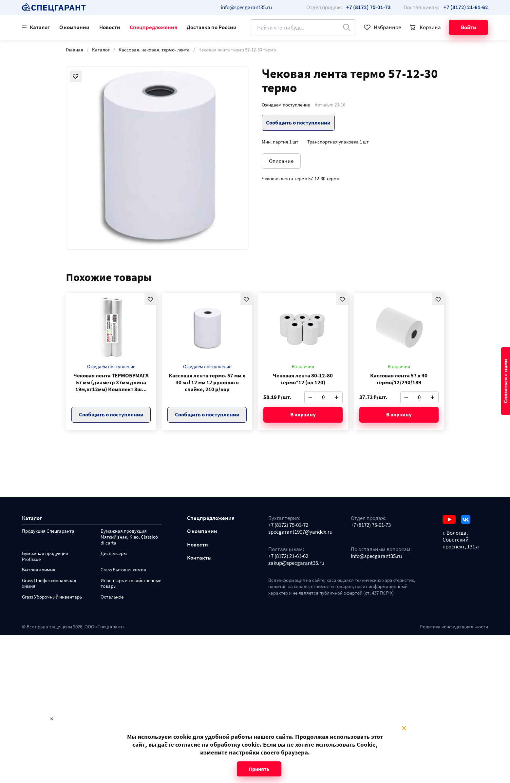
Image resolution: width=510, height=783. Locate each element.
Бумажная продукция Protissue (45, 556)
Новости (109, 27)
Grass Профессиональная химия (49, 583)
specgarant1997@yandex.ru (300, 531)
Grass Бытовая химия (123, 570)
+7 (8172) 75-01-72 (288, 525)
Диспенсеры (114, 553)
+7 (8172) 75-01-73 (371, 525)
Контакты (199, 557)
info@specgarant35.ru (246, 7)
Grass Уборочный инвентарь (52, 597)
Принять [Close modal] (259, 769)
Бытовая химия (38, 570)
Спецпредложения (153, 27)
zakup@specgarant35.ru (296, 563)
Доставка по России (211, 27)
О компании (74, 27)
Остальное (112, 597)
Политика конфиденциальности (454, 627)
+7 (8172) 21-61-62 (288, 556)
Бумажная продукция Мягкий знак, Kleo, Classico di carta (129, 537)
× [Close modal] (404, 728)
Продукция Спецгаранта (48, 531)
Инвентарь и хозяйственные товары (131, 583)
